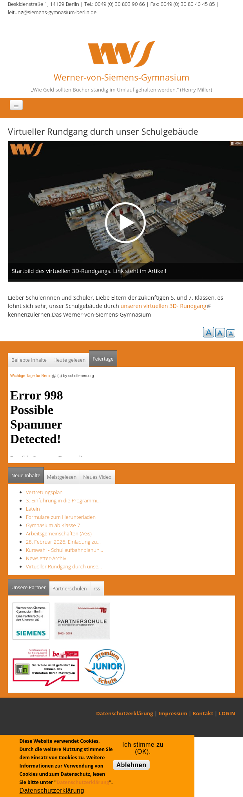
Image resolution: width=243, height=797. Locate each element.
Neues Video (97, 477)
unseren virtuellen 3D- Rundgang (165, 306)
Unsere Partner (30, 585)
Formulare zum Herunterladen (61, 516)
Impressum (173, 713)
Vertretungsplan (44, 492)
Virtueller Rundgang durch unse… (64, 566)
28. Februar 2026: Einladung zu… (63, 541)
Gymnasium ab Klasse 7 (53, 525)
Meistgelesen (62, 477)
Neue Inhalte (25, 475)
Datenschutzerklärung (124, 713)
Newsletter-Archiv (46, 558)
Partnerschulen (70, 588)
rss (97, 588)
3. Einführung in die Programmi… (63, 500)
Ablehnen (131, 765)
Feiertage (102, 358)
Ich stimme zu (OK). (142, 746)
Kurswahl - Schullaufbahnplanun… (64, 549)
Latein (33, 508)
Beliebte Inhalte (29, 360)
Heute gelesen (69, 360)
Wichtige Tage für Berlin (33, 376)
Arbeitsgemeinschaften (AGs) (59, 533)
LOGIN (227, 713)
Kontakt (203, 713)
